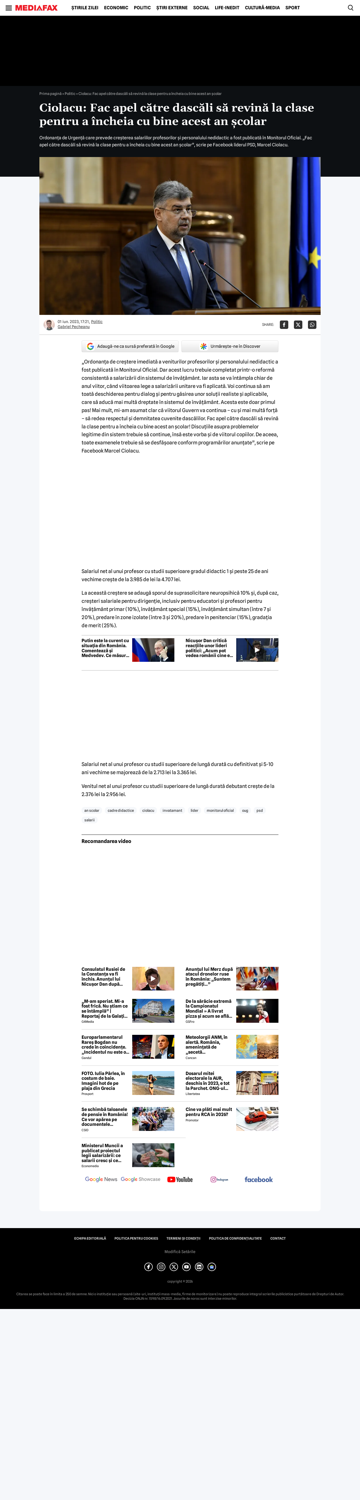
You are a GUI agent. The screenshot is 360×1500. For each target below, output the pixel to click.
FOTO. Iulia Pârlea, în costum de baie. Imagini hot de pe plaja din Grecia (103, 1081)
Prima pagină (50, 93)
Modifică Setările (180, 1251)
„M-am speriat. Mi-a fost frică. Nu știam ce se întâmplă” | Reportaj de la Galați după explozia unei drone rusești (105, 1009)
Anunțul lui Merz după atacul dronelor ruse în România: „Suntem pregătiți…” (209, 977)
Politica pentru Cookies (136, 1238)
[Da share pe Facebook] (284, 325)
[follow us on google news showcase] (140, 1180)
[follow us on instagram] (219, 1180)
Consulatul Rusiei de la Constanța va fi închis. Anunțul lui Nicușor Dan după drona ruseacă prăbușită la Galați (103, 977)
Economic (116, 8)
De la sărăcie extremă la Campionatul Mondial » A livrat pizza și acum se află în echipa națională (208, 1009)
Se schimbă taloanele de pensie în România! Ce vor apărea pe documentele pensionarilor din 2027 (105, 1117)
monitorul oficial (220, 810)
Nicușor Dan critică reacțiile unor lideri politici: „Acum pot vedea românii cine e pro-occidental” (208, 648)
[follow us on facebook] (258, 1180)
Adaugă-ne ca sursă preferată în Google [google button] (130, 346)
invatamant (172, 810)
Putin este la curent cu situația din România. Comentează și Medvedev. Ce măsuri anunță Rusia (105, 648)
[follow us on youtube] (180, 1180)
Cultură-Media (262, 8)
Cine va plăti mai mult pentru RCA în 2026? (209, 1112)
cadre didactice (121, 810)
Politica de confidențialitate (235, 1238)
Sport (292, 8)
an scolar (91, 810)
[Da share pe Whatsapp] (312, 325)
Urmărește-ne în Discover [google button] (229, 346)
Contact (278, 1238)
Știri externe (172, 8)
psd (259, 810)
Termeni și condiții (183, 1238)
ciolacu (148, 810)
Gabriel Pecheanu (74, 326)
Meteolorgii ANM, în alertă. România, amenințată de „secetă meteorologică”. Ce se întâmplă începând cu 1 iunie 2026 (209, 1044)
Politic (142, 8)
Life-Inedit (227, 8)
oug (245, 810)
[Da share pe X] (298, 325)
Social (201, 8)
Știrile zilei (84, 8)
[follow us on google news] (101, 1180)
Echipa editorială (90, 1238)
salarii (89, 820)
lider (194, 810)
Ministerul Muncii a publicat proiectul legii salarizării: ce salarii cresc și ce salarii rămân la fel (102, 1153)
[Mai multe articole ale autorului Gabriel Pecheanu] (49, 324)
